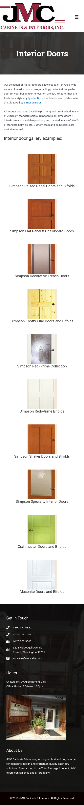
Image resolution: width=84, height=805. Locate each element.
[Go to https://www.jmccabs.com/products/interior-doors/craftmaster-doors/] (42, 532)
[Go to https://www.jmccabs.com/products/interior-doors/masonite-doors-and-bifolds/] (42, 577)
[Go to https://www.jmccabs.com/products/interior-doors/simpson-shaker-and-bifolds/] (42, 442)
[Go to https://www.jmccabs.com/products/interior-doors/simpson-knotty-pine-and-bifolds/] (42, 306)
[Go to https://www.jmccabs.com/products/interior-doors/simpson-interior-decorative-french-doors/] (42, 261)
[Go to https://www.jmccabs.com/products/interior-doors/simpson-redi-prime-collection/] (42, 351)
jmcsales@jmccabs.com (27, 658)
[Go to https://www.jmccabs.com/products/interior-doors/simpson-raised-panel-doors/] (42, 171)
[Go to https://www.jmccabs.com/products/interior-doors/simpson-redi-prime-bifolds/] (42, 397)
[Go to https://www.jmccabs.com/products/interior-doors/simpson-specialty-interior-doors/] (42, 487)
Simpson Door (32, 102)
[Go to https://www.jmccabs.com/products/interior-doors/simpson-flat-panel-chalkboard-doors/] (42, 216)
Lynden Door (35, 98)
